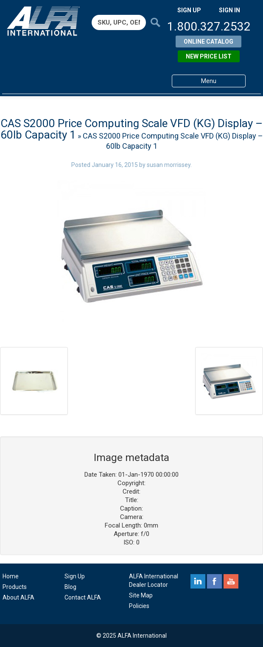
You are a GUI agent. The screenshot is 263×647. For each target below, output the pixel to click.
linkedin (197, 581)
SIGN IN (229, 10)
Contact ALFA (82, 597)
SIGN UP (189, 10)
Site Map (141, 595)
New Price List (209, 56)
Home (11, 576)
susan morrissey (168, 164)
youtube (231, 581)
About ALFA (18, 597)
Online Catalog (208, 41)
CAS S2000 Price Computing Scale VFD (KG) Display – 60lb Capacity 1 (131, 129)
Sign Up (74, 576)
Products (15, 586)
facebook (214, 581)
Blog (70, 586)
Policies (139, 606)
